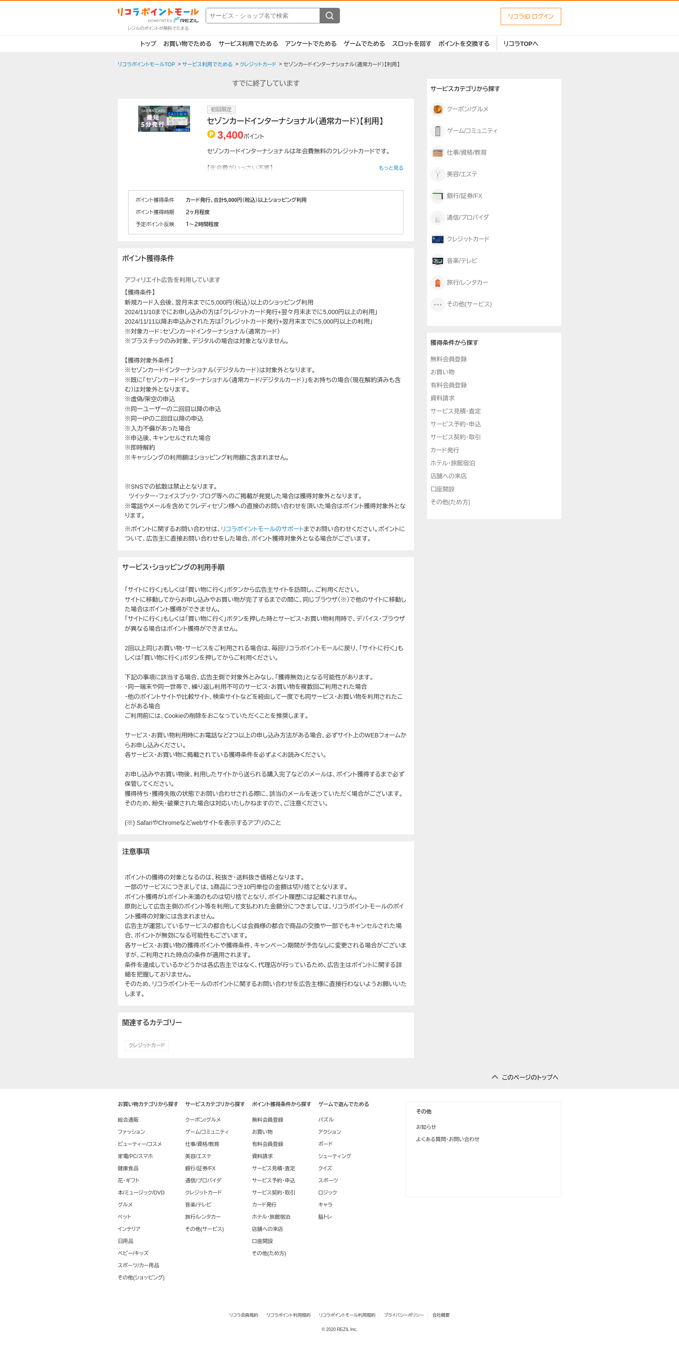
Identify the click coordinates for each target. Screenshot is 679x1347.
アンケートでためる (310, 43)
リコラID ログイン (531, 16)
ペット (124, 1217)
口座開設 (442, 489)
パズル (325, 1120)
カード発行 (444, 450)
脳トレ (325, 1217)
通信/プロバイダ (459, 218)
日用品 (125, 1241)
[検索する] (330, 15)
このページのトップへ (530, 1077)
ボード (325, 1144)
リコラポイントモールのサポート (262, 529)
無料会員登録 (448, 359)
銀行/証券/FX (456, 196)
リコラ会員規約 (243, 1315)
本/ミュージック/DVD (141, 1193)
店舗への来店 (448, 476)
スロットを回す (411, 43)
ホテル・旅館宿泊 (452, 463)
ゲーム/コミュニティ (464, 131)
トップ (148, 43)
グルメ (125, 1205)
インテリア (129, 1229)
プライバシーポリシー (404, 1315)
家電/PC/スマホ (135, 1156)
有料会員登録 (448, 385)
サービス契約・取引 (455, 437)
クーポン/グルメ (459, 109)
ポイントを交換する (464, 43)
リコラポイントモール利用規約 (347, 1315)
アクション (329, 1132)
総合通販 (128, 1120)
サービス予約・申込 (455, 424)
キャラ (325, 1205)
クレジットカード (147, 1045)
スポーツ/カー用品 (138, 1266)
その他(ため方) (450, 502)
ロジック (327, 1193)
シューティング (334, 1156)
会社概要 (441, 1315)
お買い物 (442, 372)
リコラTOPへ (521, 43)
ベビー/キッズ (133, 1253)
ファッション (131, 1132)
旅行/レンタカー (459, 283)
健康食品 (128, 1168)
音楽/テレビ (454, 261)
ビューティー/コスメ (140, 1144)
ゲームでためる (364, 43)
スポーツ (328, 1181)
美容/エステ (453, 174)
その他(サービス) (461, 304)
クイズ (325, 1168)
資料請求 (442, 398)
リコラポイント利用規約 (288, 1315)
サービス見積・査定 (455, 411)
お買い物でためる (187, 43)
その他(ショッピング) (141, 1278)
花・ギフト (128, 1181)
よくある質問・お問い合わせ (447, 1139)
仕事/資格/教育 (458, 153)
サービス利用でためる (248, 43)
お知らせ (426, 1127)
